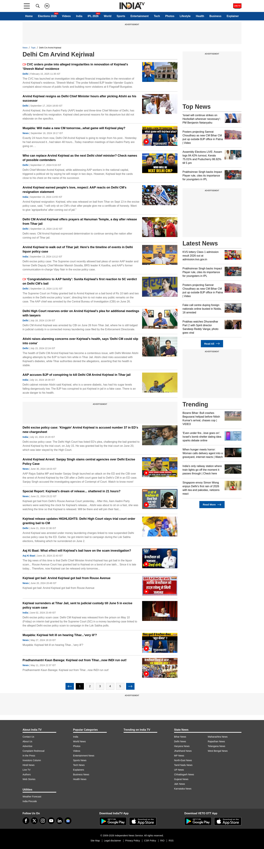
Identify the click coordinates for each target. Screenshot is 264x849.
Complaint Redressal (33, 751)
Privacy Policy (132, 840)
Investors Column (32, 760)
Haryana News (182, 746)
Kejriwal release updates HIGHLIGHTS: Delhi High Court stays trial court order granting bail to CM (79, 521)
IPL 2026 (93, 16)
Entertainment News (83, 755)
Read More (212, 505)
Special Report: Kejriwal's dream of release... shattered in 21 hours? (71, 491)
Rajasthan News (216, 741)
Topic (33, 48)
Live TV (26, 769)
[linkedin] (59, 820)
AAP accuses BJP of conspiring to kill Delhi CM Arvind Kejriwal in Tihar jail (77, 374)
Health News (79, 779)
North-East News (183, 760)
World (107, 16)
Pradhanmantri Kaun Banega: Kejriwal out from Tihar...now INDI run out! (75, 660)
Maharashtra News (218, 736)
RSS (171, 840)
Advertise (27, 746)
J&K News (179, 784)
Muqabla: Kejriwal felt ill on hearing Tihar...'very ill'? (60, 635)
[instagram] (42, 820)
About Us (27, 741)
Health (200, 16)
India (79, 16)
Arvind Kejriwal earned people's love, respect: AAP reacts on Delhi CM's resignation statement (74, 190)
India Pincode (30, 801)
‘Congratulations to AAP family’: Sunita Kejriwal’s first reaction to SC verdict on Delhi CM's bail (80, 281)
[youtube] (51, 820)
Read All (212, 344)
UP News (179, 769)
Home (29, 16)
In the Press (29, 755)
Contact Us (28, 736)
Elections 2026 (47, 16)
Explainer (233, 16)
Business (215, 16)
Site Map (95, 840)
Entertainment (139, 16)
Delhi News (180, 741)
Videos (66, 16)
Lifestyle (185, 16)
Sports (121, 16)
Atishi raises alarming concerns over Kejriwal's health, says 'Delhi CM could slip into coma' (80, 341)
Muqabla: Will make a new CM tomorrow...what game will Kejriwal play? (74, 128)
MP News (179, 755)
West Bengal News (218, 751)
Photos (169, 16)
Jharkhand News (183, 751)
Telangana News (216, 746)
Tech (157, 16)
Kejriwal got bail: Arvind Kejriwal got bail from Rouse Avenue (66, 578)
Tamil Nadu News (183, 765)
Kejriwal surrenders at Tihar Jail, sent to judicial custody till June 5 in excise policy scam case (77, 605)
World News (79, 741)
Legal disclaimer (112, 840)
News (25, 48)
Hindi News (29, 765)
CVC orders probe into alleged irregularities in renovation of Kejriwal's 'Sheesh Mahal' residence (75, 66)
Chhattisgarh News (184, 774)
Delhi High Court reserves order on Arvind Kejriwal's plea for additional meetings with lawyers (81, 313)
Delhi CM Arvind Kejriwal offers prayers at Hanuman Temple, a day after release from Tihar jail (80, 221)
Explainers (78, 769)
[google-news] (68, 820)
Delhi (25, 73)
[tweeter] (34, 820)
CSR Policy (150, 840)
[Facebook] (26, 820)
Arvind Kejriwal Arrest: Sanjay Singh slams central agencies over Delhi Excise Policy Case (79, 461)
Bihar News (180, 736)
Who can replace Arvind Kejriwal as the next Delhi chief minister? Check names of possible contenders (80, 158)
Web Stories (29, 779)
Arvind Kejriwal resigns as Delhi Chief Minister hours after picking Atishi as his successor (79, 98)
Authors (27, 774)
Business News (81, 774)
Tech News (79, 765)
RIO (162, 840)
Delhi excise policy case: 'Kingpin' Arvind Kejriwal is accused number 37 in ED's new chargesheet (80, 430)
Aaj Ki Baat (29, 555)
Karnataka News (182, 788)
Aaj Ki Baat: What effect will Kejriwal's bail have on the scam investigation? (77, 550)
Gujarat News (181, 779)
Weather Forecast (32, 796)
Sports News (79, 760)
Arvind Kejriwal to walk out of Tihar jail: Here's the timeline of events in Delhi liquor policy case (78, 249)
